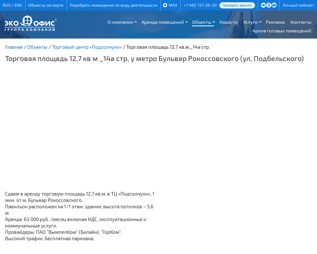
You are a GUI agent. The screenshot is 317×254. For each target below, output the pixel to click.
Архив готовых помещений (281, 30)
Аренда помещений (162, 22)
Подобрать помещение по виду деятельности (113, 5)
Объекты (201, 22)
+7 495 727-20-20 (200, 5)
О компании (120, 22)
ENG (18, 5)
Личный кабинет (298, 5)
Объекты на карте (46, 5)
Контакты (300, 22)
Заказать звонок (237, 5)
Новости (229, 22)
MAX (173, 5)
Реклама (275, 22)
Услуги (250, 22)
